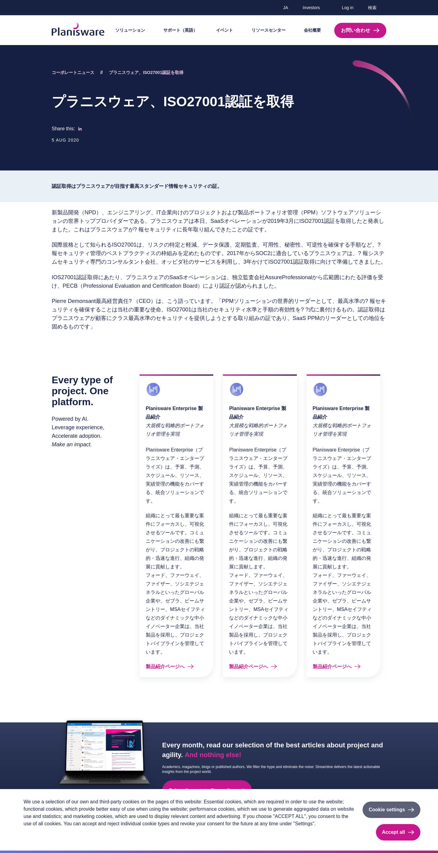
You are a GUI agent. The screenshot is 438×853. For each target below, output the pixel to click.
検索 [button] (372, 7)
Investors (311, 7)
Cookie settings (387, 809)
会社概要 (312, 30)
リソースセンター (269, 30)
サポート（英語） (180, 30)
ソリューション (130, 30)
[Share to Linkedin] (80, 129)
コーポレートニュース (73, 72)
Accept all (393, 832)
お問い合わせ (355, 30)
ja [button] (285, 7)
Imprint (61, 833)
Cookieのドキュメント (95, 833)
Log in (347, 7)
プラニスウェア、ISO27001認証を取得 (146, 72)
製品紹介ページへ (165, 666)
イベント (224, 30)
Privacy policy (36, 833)
